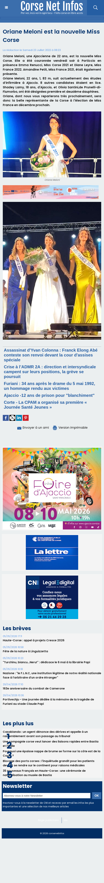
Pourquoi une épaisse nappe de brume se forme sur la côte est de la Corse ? (51, 745)
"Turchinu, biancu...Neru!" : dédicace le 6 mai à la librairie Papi (46, 654)
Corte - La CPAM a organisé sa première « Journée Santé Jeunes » (45, 405)
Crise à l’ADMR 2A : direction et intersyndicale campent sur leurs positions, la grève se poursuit (50, 371)
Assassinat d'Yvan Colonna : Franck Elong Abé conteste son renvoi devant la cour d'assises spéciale (51, 355)
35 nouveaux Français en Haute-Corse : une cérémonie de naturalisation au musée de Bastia (44, 765)
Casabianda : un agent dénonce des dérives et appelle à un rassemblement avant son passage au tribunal (45, 726)
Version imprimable (70, 428)
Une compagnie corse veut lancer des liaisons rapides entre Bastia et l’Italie (50, 736)
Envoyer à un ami (33, 428)
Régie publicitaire (48, 812)
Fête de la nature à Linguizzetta (25, 643)
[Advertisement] (52, 858)
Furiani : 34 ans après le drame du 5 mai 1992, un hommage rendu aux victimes (49, 386)
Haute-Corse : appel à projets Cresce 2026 (33, 632)
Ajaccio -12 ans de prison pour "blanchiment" (49, 395)
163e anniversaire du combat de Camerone (34, 681)
